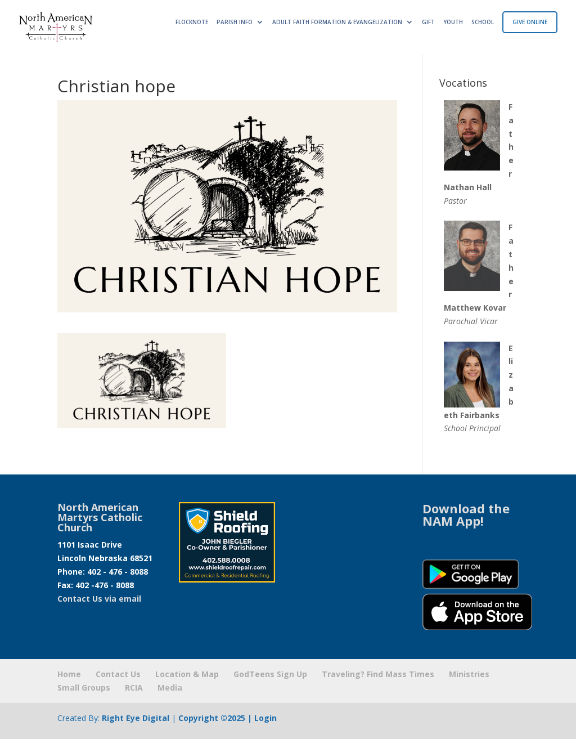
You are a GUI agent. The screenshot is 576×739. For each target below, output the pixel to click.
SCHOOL (482, 22)
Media (170, 687)
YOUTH (453, 22)
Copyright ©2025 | (216, 718)
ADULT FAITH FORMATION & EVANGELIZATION (337, 22)
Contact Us (118, 674)
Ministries (469, 674)
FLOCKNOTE (192, 22)
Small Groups (83, 687)
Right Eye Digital (135, 718)
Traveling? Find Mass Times (378, 674)
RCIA (134, 687)
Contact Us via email (99, 598)
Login (265, 718)
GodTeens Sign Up (270, 674)
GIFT (428, 22)
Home (69, 674)
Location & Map (187, 674)
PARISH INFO (235, 22)
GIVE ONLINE (529, 22)
